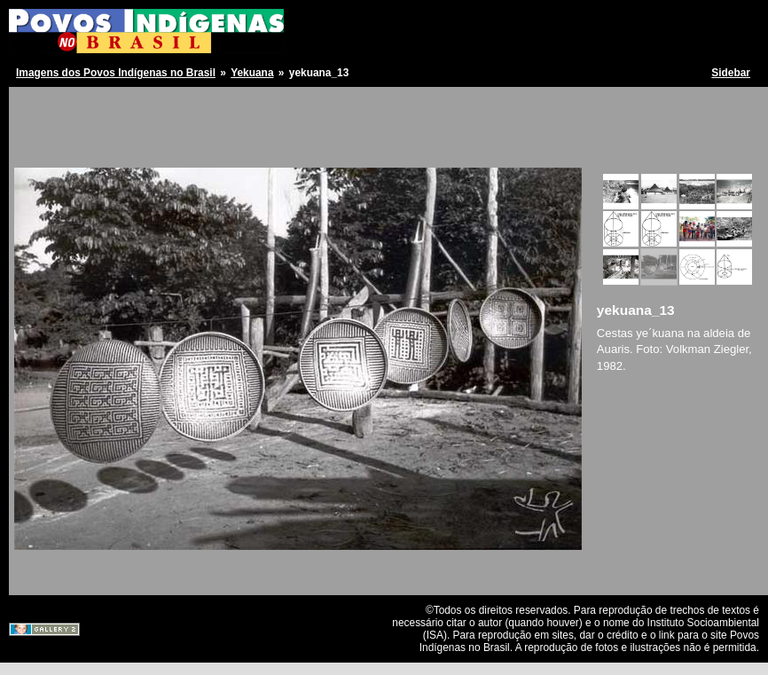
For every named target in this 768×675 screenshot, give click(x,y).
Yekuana (252, 73)
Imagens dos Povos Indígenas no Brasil (116, 73)
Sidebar (730, 73)
